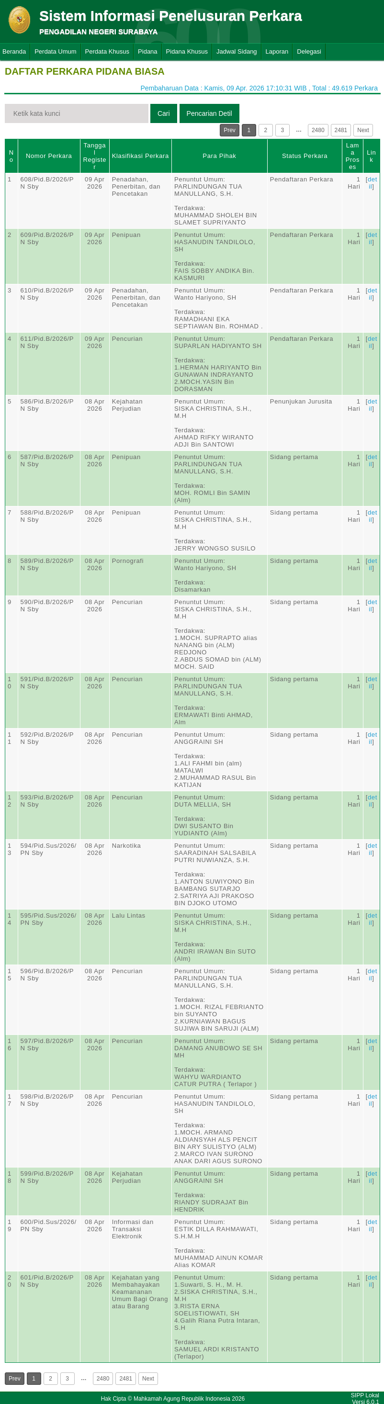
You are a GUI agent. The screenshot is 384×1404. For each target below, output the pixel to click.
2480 (318, 130)
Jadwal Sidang (236, 51)
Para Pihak (219, 155)
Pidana (147, 51)
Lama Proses (353, 156)
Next (363, 130)
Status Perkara (305, 155)
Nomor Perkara (49, 155)
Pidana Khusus (187, 51)
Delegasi (309, 51)
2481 (341, 130)
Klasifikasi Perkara (140, 155)
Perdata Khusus (107, 51)
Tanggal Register (94, 156)
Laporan (277, 51)
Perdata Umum (55, 51)
